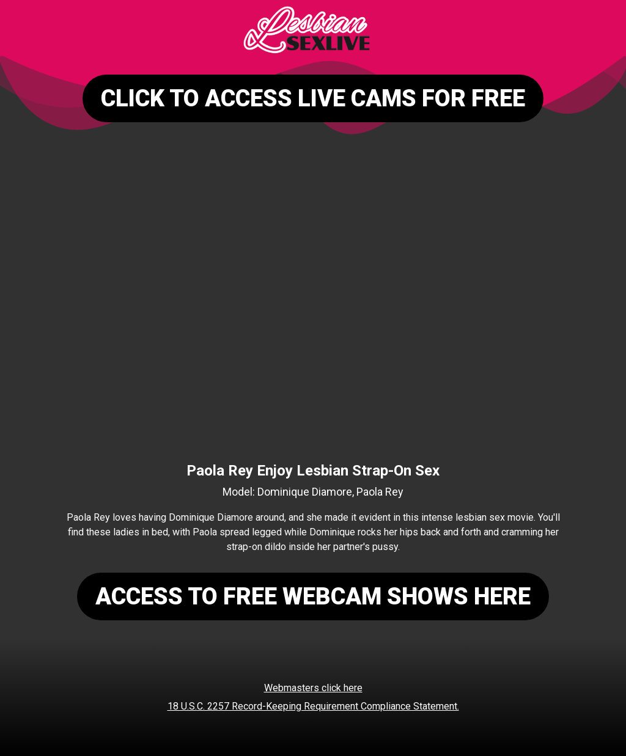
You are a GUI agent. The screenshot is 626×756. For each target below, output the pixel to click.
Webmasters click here (313, 688)
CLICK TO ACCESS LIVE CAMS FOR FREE (313, 98)
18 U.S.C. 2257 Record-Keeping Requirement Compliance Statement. (313, 706)
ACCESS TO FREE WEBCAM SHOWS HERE (313, 596)
